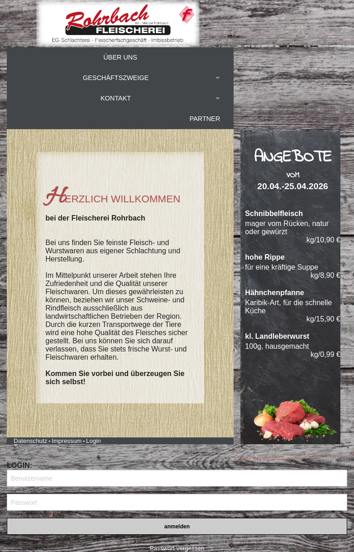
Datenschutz (30, 440)
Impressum (67, 440)
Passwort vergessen (177, 548)
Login (93, 440)
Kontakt (115, 98)
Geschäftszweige (116, 77)
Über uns (120, 57)
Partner (204, 118)
